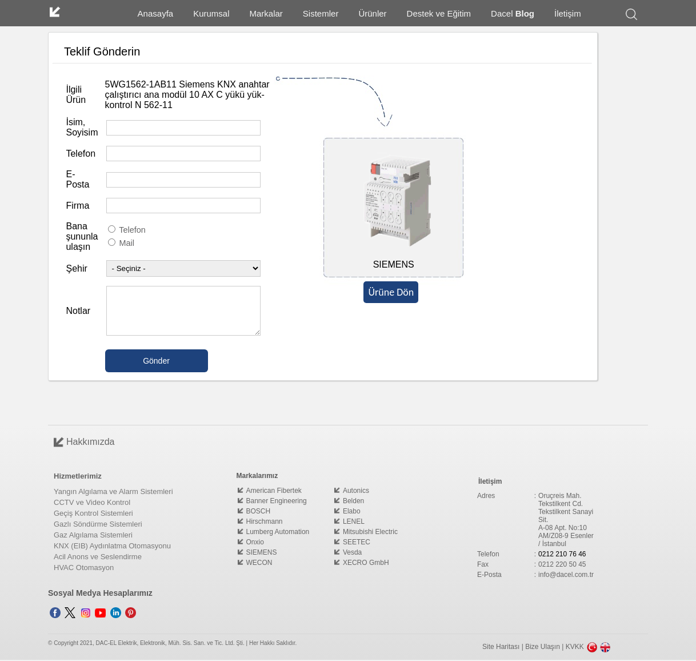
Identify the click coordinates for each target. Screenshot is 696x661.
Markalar (266, 13)
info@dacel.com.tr (566, 575)
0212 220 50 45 (562, 564)
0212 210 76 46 (562, 554)
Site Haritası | (503, 647)
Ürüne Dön (391, 292)
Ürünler (372, 13)
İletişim (567, 13)
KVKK (575, 647)
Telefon (127, 229)
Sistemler (321, 13)
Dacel (512, 13)
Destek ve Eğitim (439, 13)
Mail (121, 243)
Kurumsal (211, 13)
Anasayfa (156, 13)
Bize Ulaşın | (545, 647)
